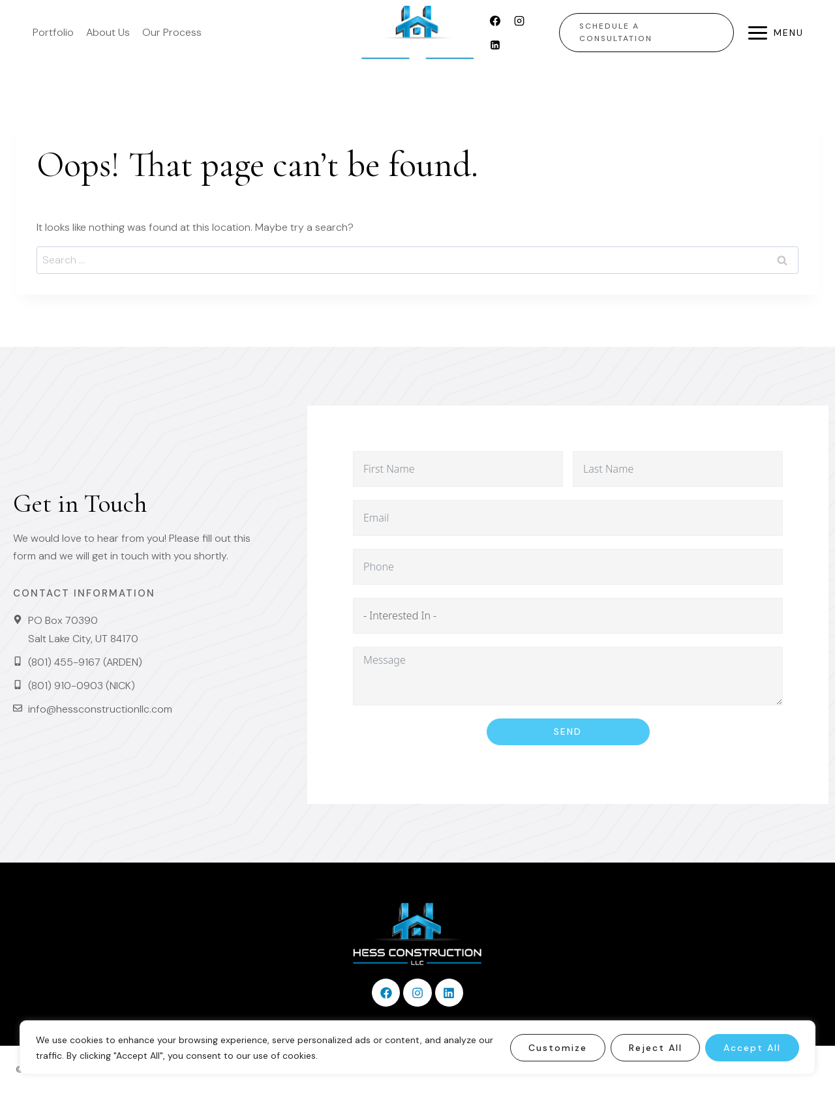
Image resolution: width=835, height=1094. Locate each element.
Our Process (172, 32)
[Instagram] (519, 20)
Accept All (752, 1048)
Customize (557, 1048)
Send (568, 731)
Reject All (655, 1048)
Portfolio (53, 32)
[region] (417, 1047)
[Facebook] (495, 20)
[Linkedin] (495, 45)
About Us (108, 32)
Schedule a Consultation (615, 32)
